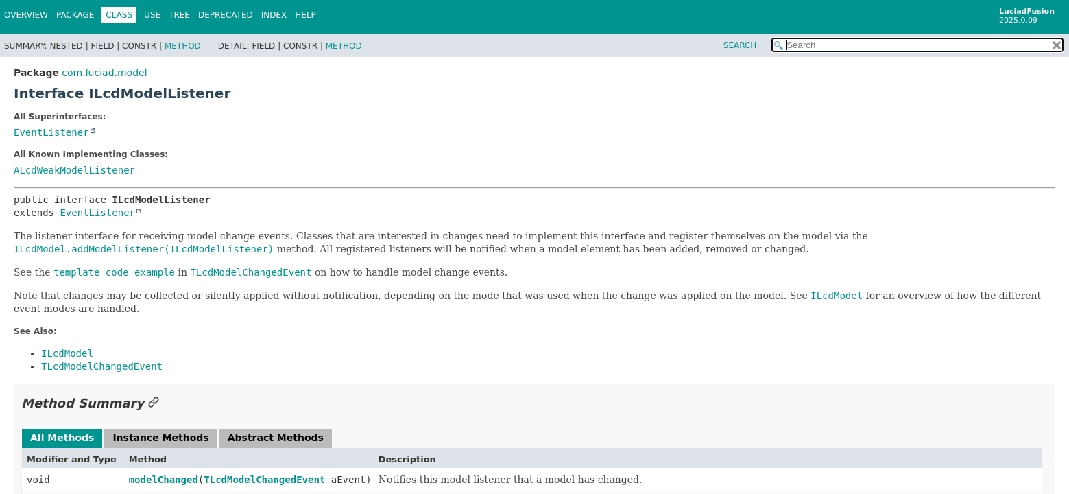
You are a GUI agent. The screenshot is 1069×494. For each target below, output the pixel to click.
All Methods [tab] (62, 437)
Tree (179, 15)
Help (305, 15)
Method (183, 46)
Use (152, 15)
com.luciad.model (104, 72)
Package (75, 15)
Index (274, 15)
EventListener (51, 132)
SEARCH (740, 45)
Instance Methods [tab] (160, 437)
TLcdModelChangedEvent (264, 479)
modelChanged (163, 479)
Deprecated (225, 15)
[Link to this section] (153, 403)
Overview (26, 15)
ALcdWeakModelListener (74, 170)
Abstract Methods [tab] (276, 437)
